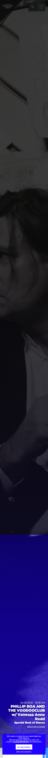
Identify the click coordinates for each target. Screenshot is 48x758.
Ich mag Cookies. (24, 747)
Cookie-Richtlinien (21, 742)
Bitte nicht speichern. (24, 752)
